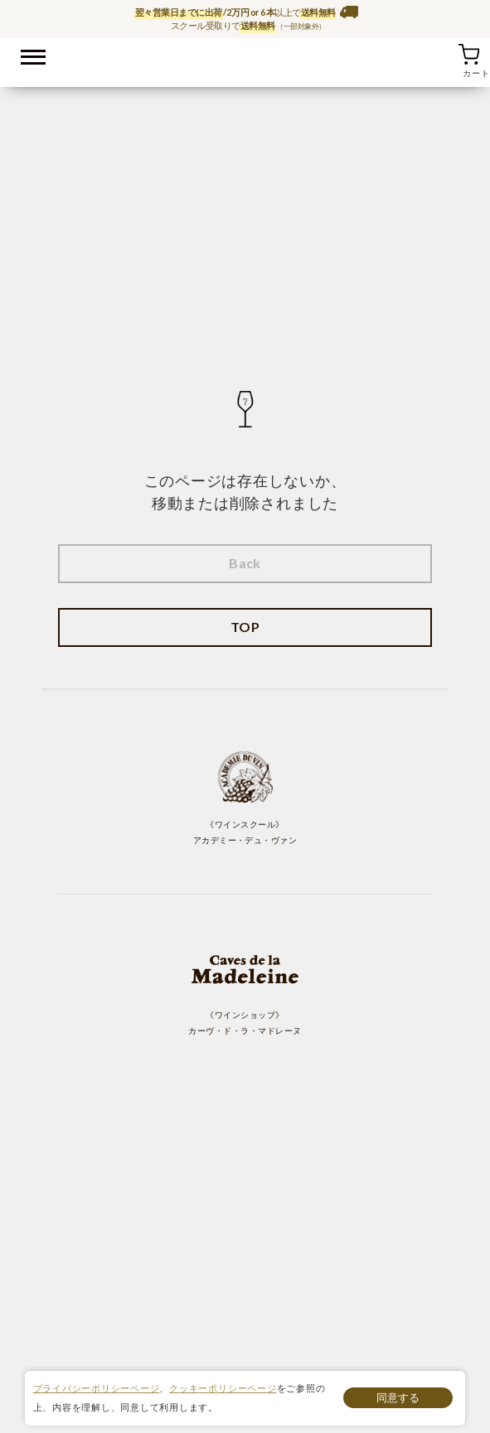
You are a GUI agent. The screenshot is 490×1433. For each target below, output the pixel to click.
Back (245, 563)
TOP (245, 626)
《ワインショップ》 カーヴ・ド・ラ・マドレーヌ (244, 987)
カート (468, 54)
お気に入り (448, 54)
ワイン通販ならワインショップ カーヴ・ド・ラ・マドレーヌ (245, 58)
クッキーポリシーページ (222, 1387)
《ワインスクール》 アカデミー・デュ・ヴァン (245, 797)
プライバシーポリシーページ (96, 1387)
